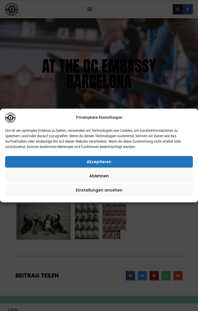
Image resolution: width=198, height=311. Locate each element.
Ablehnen (99, 176)
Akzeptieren (99, 162)
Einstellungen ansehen (99, 190)
